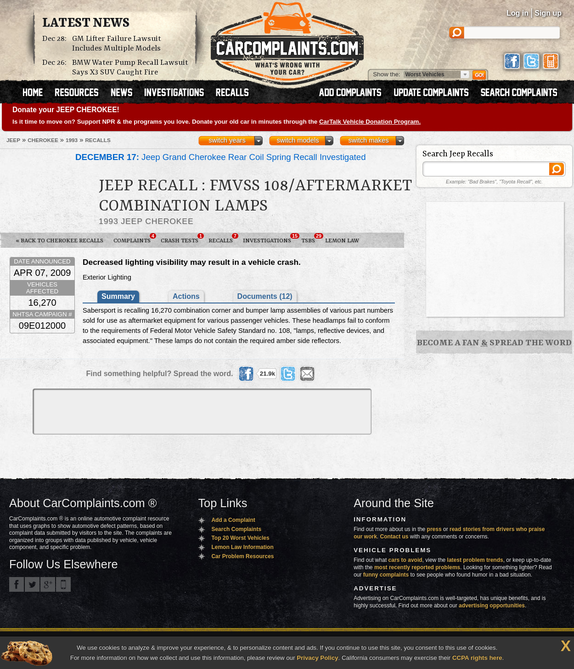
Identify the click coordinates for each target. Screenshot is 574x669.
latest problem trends (475, 560)
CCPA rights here (477, 657)
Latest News (85, 23)
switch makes (369, 140)
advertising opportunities (492, 605)
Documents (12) (265, 296)
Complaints (134, 238)
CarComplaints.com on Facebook (16, 584)
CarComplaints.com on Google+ (47, 584)
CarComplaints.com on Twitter (32, 584)
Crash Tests (182, 238)
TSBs (310, 238)
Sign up (548, 13)
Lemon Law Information (242, 547)
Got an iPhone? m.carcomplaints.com (63, 584)
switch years (227, 140)
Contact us (394, 536)
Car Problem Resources (242, 556)
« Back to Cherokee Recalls (59, 240)
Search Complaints (236, 529)
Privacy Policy (317, 657)
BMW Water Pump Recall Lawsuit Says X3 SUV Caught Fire (130, 67)
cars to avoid (405, 560)
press (434, 529)
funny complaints (386, 575)
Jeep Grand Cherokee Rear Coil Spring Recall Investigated (220, 157)
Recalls (223, 238)
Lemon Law (342, 240)
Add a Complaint (233, 520)
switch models (297, 140)
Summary (118, 296)
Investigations (269, 238)
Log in (517, 13)
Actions (186, 296)
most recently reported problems (417, 567)
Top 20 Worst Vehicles (240, 538)
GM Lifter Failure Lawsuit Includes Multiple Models (116, 43)
